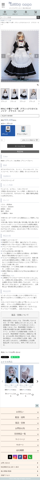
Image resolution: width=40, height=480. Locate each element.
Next (36, 56)
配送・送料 (20, 417)
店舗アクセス (5, 475)
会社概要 (20, 450)
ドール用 (8, 20)
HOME (2, 20)
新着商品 (5, 13)
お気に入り (15, 13)
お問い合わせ (5, 463)
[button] (2, 381)
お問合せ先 (20, 428)
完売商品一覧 (20, 434)
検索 (38, 17)
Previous (3, 56)
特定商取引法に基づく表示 (10, 467)
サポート (20, 445)
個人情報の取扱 (6, 471)
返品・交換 (20, 423)
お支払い (20, 412)
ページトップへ (37, 405)
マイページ (26, 13)
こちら (12, 275)
